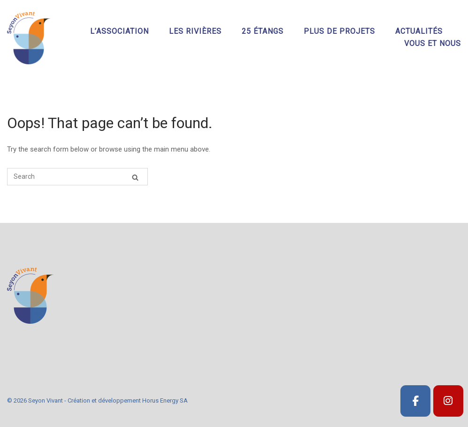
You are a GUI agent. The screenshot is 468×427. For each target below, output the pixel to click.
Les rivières (195, 31)
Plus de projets (339, 31)
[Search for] (77, 176)
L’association (119, 31)
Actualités (419, 31)
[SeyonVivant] (415, 401)
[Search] (135, 177)
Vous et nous (432, 43)
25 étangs (263, 31)
